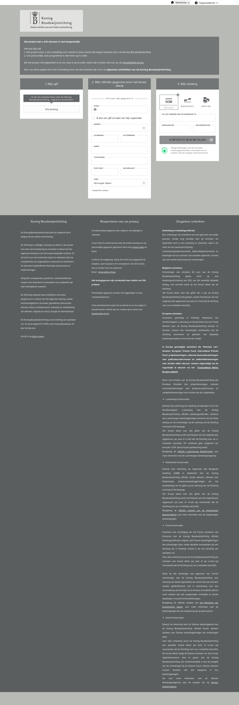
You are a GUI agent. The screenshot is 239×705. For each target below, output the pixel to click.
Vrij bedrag (41, 109)
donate (126, 62)
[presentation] (51, 98)
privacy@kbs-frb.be (107, 272)
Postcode (99, 168)
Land (96, 179)
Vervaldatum (168, 125)
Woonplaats (129, 168)
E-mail (97, 106)
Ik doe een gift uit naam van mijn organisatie (119, 118)
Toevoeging (99, 157)
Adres (97, 146)
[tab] (51, 98)
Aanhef (98, 124)
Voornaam (99, 135)
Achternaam (129, 135)
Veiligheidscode (203, 125)
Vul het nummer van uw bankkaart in (179, 114)
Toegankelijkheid (207, 2)
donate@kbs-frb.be (100, 313)
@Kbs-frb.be (137, 62)
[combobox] (119, 128)
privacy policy (138, 247)
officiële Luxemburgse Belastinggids (195, 451)
